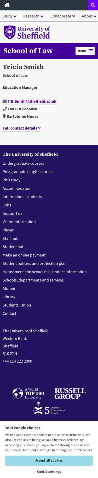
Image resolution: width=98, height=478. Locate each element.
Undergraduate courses (23, 163)
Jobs (7, 205)
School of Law (28, 50)
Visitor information (19, 222)
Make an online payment (24, 255)
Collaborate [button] (60, 16)
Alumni (9, 288)
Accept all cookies (49, 460)
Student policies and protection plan (35, 263)
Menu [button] (85, 51)
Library (9, 297)
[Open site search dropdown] (93, 5)
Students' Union (17, 305)
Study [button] (7, 16)
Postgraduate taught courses (28, 172)
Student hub (14, 247)
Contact (9, 313)
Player (8, 230)
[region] (49, 449)
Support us (12, 213)
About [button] (87, 16)
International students (22, 197)
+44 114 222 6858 (20, 109)
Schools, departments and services (33, 280)
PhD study (11, 180)
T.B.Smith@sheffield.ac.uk (29, 101)
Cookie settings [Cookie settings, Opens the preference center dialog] (49, 471)
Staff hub (11, 238)
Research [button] (31, 16)
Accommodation (17, 188)
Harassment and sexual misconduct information (45, 272)
